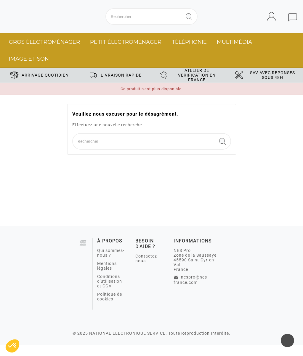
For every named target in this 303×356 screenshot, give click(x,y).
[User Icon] (273, 22)
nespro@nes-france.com (191, 291)
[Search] (189, 22)
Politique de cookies (109, 308)
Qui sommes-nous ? (110, 264)
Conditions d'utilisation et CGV (109, 292)
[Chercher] (143, 22)
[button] (12, 346)
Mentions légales (107, 277)
